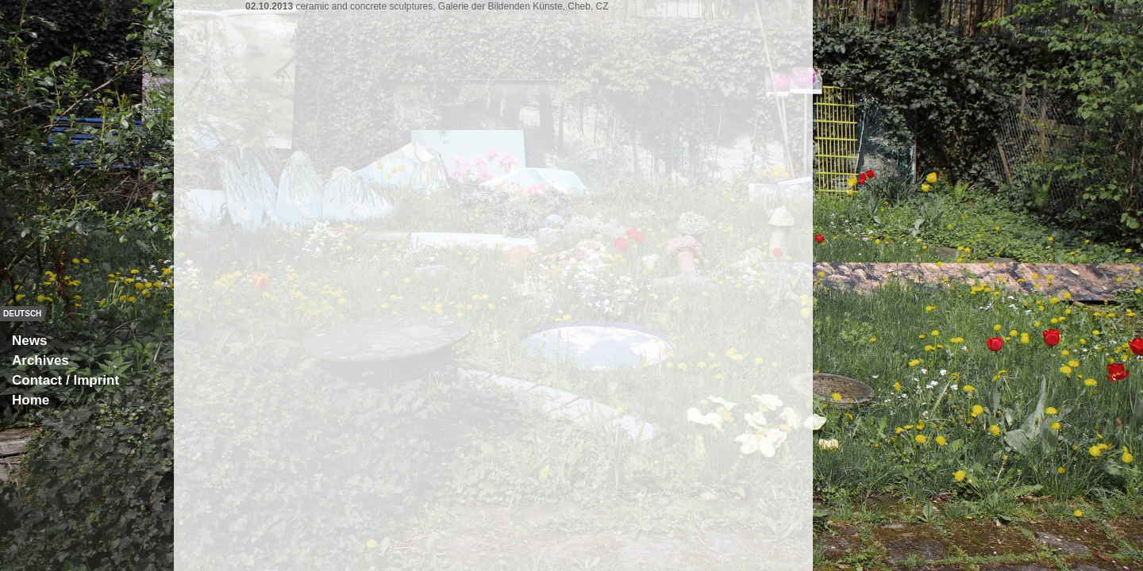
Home (30, 400)
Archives (40, 360)
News (29, 340)
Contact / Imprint (65, 380)
